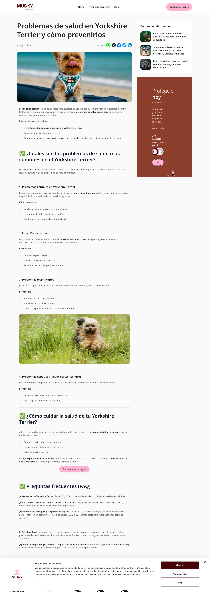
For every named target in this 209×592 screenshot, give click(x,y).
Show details (140, 587)
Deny (179, 576)
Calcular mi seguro (179, 6)
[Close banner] (205, 556)
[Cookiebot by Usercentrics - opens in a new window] (17, 587)
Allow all (180, 559)
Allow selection (180, 568)
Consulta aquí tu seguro (74, 469)
